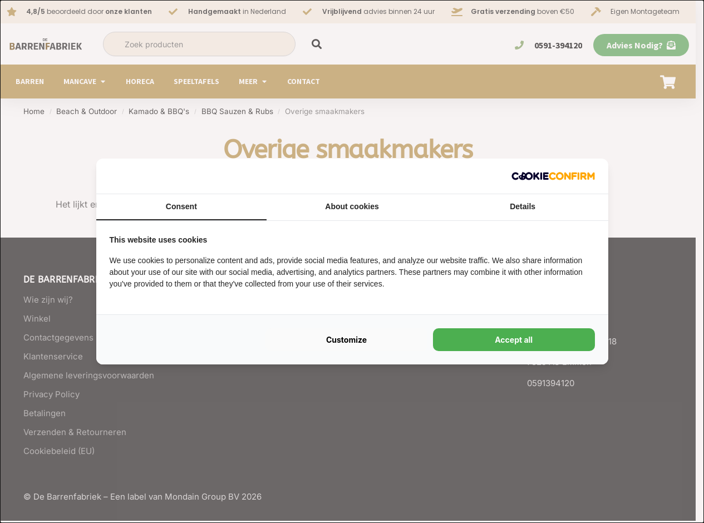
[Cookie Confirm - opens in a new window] (553, 176)
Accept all (514, 339)
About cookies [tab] (351, 206)
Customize (346, 339)
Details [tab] (522, 206)
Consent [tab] (181, 206)
